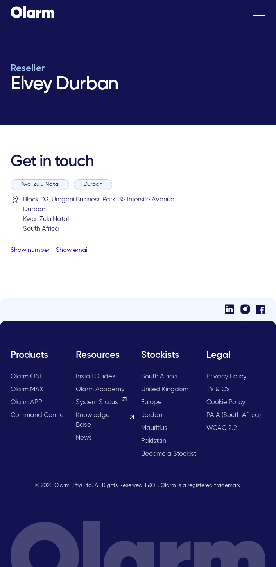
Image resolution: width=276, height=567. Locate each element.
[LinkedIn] (229, 309)
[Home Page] (32, 12)
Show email (72, 250)
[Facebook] (260, 309)
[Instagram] (245, 309)
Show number (30, 250)
